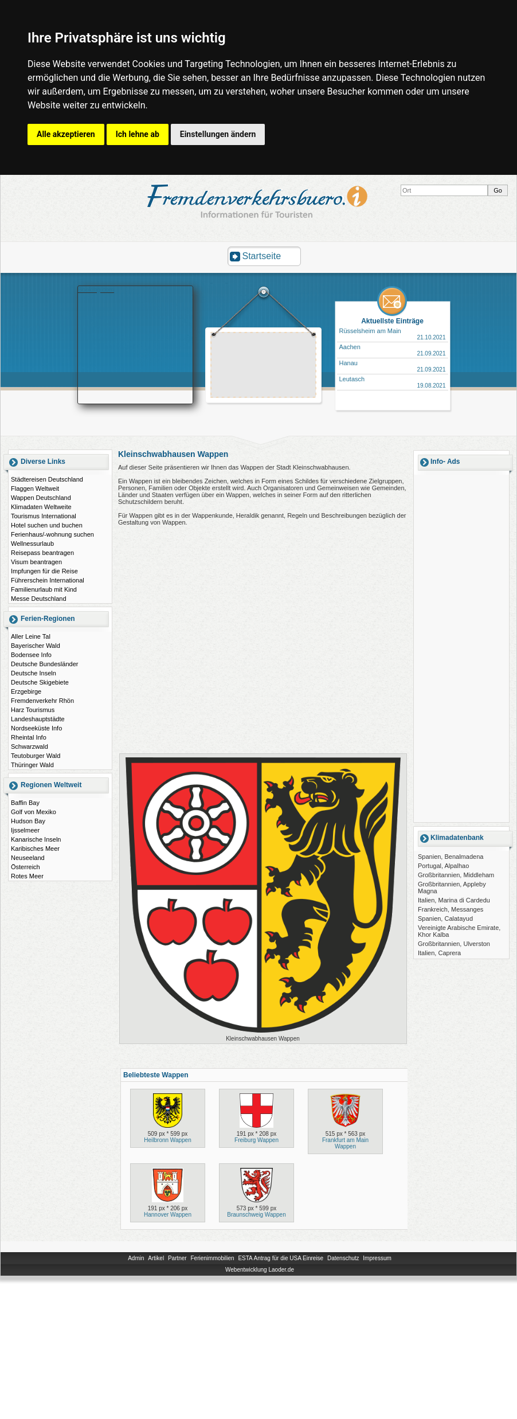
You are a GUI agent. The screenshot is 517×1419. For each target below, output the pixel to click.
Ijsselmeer (25, 830)
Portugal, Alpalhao (443, 865)
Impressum (377, 1258)
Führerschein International (47, 580)
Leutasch (352, 379)
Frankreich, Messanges (450, 909)
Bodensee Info (31, 654)
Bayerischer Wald (35, 645)
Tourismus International (43, 516)
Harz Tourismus (32, 709)
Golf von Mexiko (33, 811)
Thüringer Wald (32, 764)
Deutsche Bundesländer (44, 663)
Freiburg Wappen (256, 1140)
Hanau (348, 362)
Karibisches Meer (35, 848)
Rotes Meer (27, 876)
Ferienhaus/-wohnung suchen (52, 534)
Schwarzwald (29, 746)
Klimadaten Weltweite (41, 506)
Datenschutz (343, 1258)
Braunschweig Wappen (256, 1214)
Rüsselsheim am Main (370, 330)
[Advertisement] (461, 648)
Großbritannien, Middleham (456, 874)
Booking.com (96, 289)
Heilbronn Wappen (167, 1140)
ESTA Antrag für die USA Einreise (280, 1258)
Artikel (156, 1258)
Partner (177, 1258)
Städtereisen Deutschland (47, 479)
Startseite (261, 256)
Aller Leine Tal (30, 636)
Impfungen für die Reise (44, 571)
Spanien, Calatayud (445, 918)
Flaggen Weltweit (35, 488)
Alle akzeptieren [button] (66, 134)
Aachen (350, 346)
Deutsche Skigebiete (40, 682)
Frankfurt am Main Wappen (345, 1143)
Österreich (25, 866)
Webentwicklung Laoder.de (259, 1269)
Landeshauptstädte (38, 719)
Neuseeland (28, 857)
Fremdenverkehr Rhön (42, 700)
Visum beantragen (36, 561)
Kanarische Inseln (36, 839)
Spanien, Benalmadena (450, 856)
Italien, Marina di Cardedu (454, 900)
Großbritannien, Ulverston (454, 943)
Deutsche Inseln (33, 673)
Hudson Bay (28, 821)
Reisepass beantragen (42, 552)
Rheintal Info (28, 737)
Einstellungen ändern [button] (218, 134)
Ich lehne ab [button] (137, 134)
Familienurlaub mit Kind (44, 589)
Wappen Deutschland (41, 497)
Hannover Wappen (167, 1214)
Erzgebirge (26, 691)
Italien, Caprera (439, 952)
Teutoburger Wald (35, 755)
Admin (136, 1258)
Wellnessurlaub (32, 543)
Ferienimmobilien (212, 1258)
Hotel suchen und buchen (47, 525)
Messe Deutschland (38, 598)
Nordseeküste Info (36, 728)
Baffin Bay (25, 802)
